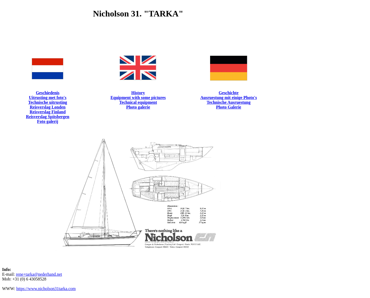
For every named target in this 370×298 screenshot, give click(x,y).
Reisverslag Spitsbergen (47, 116)
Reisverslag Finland (48, 112)
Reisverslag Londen (48, 107)
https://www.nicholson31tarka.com (46, 288)
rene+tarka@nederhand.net (39, 274)
